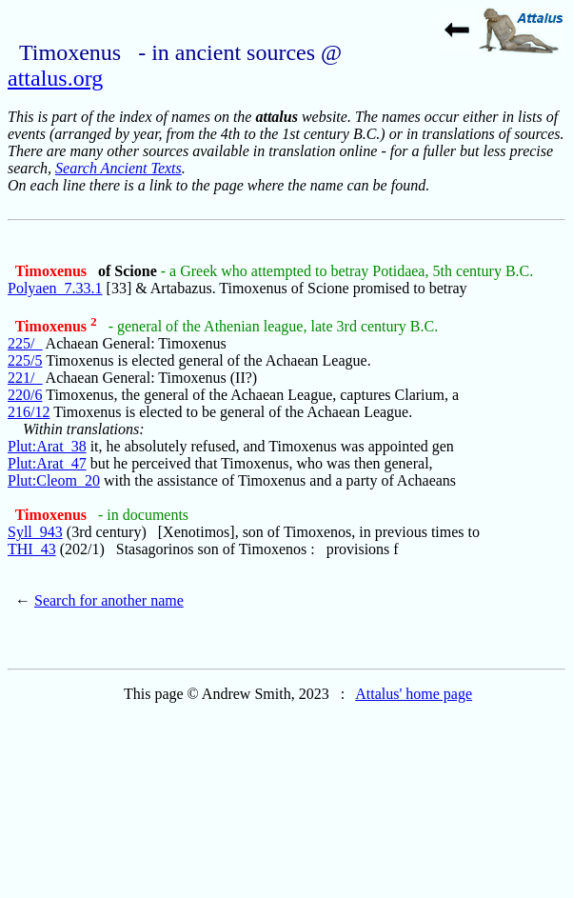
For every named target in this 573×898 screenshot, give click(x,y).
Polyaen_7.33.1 (55, 288)
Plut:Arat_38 (47, 446)
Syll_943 (35, 532)
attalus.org (55, 78)
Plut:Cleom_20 (54, 480)
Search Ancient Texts (118, 168)
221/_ (25, 377)
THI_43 (32, 549)
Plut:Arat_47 (47, 463)
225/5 (25, 360)
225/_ (25, 343)
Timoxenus (52, 271)
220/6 (25, 395)
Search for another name (109, 600)
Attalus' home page (413, 694)
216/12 (28, 412)
